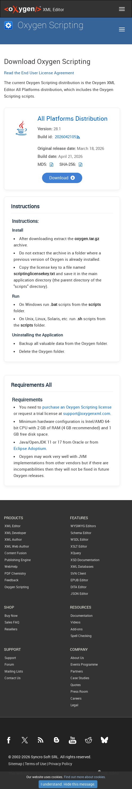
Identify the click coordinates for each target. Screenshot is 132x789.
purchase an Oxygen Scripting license (77, 407)
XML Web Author (17, 546)
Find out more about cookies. (84, 777)
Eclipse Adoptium (30, 448)
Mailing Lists (14, 671)
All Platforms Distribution (73, 118)
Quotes (76, 685)
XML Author (13, 539)
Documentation (82, 615)
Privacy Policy (60, 763)
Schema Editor (81, 533)
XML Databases (82, 566)
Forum (9, 664)
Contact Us (12, 678)
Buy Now (11, 615)
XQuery (76, 553)
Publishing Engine (18, 560)
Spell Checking (81, 636)
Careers (76, 698)
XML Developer (15, 533)
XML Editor (12, 526)
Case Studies (80, 678)
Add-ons (76, 629)
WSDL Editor (79, 539)
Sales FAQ (12, 622)
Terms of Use (35, 763)
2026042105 (65, 136)
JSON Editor (79, 593)
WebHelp (11, 566)
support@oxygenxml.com (86, 413)
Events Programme (84, 664)
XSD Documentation (85, 560)
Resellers (11, 629)
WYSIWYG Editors (83, 526)
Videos (75, 622)
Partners (77, 671)
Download (62, 178)
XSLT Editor (79, 546)
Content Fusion (16, 553)
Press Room (79, 691)
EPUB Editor (79, 580)
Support (10, 658)
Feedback (11, 580)
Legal (74, 705)
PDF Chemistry (15, 573)
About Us (77, 658)
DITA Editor (78, 587)
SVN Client (78, 573)
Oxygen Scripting (17, 587)
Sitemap (15, 763)
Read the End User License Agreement (39, 72)
